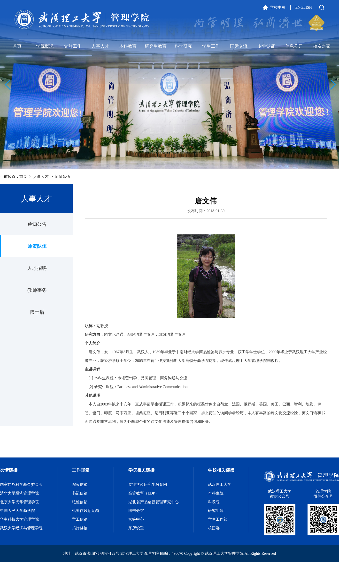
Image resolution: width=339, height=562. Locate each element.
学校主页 (277, 7)
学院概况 (45, 46)
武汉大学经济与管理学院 (21, 528)
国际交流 (238, 46)
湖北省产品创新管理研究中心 (153, 502)
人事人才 (100, 46)
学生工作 (211, 46)
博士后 (37, 312)
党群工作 (72, 46)
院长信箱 (79, 484)
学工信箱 (79, 519)
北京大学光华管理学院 (19, 502)
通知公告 (37, 224)
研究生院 (215, 511)
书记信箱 (79, 493)
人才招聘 (37, 268)
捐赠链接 (79, 528)
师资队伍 (62, 176)
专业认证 (266, 46)
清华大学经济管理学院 (19, 493)
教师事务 (37, 290)
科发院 (214, 502)
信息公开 (294, 46)
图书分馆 (136, 511)
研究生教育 (156, 46)
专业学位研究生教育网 (147, 484)
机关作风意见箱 (85, 511)
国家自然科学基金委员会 (21, 484)
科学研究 (183, 46)
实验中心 (136, 519)
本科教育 (128, 46)
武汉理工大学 (219, 484)
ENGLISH (303, 7)
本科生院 (215, 493)
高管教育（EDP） (143, 493)
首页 (17, 46)
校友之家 (322, 46)
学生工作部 (217, 519)
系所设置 (136, 528)
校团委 (214, 528)
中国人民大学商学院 (17, 511)
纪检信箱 (79, 502)
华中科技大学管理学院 (19, 519)
